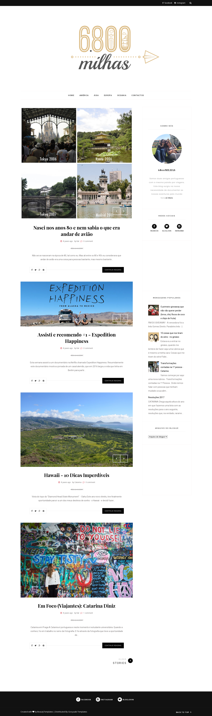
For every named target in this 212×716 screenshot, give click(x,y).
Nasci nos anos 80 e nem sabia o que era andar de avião (76, 230)
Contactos (137, 95)
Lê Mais (169, 198)
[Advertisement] (166, 265)
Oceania (121, 95)
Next (124, 211)
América (84, 95)
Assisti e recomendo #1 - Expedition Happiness (77, 337)
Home (71, 95)
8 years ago (68, 241)
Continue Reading (113, 270)
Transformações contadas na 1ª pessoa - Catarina (172, 367)
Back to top (183, 712)
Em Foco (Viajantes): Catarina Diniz (76, 605)
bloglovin (166, 228)
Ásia (96, 95)
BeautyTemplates (45, 711)
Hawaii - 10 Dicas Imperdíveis (76, 475)
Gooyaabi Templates (77, 711)
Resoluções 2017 (156, 397)
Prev (116, 211)
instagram (179, 228)
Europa (108, 95)
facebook (154, 228)
